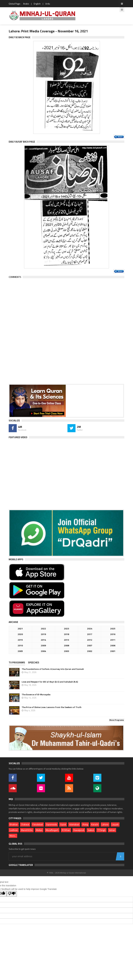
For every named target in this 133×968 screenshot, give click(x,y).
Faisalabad (37, 824)
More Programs (116, 720)
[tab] (18, 662)
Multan (39, 830)
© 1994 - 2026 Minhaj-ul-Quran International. (66, 872)
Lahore (105, 824)
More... (13, 835)
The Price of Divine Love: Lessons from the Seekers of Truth (51, 707)
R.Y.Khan (66, 830)
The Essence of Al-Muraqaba (36, 694)
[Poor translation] (12, 894)
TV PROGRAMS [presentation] (17, 662)
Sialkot (91, 830)
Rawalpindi (78, 830)
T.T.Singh (101, 830)
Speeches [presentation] (33, 662)
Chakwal (25, 824)
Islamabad (74, 824)
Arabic (26, 3)
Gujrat (63, 824)
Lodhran (14, 830)
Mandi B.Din (27, 830)
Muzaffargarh (52, 830)
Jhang (85, 824)
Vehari (112, 830)
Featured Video (18, 437)
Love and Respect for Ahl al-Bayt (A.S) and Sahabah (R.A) (50, 681)
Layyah (115, 824)
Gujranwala (51, 824)
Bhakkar (14, 824)
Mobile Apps (16, 559)
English (37, 3)
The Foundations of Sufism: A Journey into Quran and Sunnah (53, 669)
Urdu (47, 3)
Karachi (94, 824)
